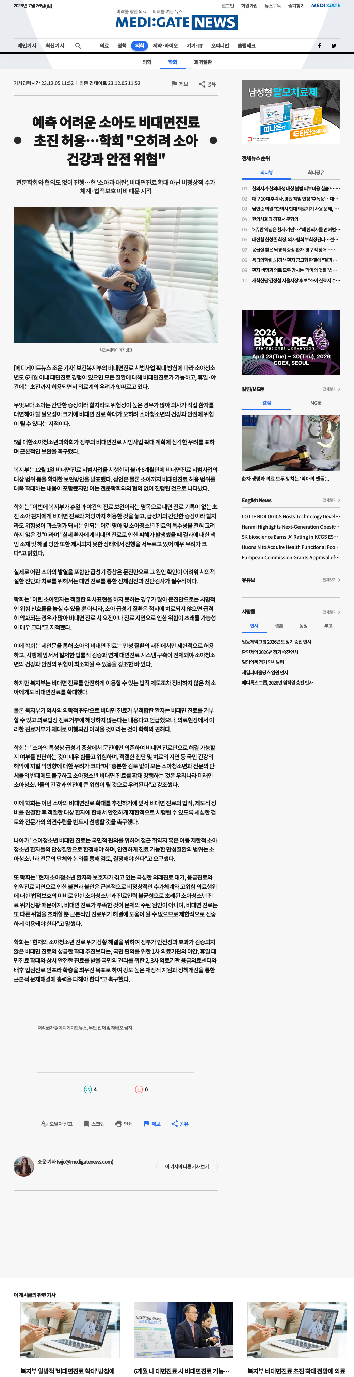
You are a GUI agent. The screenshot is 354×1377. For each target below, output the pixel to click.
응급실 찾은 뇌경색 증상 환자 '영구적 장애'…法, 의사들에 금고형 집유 (296, 249)
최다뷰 (266, 172)
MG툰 (315, 402)
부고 (328, 625)
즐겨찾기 (296, 5)
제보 (183, 84)
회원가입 (249, 5)
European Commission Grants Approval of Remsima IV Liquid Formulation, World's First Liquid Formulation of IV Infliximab (291, 557)
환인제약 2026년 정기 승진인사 (270, 651)
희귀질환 (203, 61)
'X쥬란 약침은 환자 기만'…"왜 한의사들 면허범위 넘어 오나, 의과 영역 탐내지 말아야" (296, 229)
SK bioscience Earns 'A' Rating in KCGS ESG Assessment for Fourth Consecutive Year (291, 536)
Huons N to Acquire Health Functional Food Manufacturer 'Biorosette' (291, 547)
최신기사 (54, 45)
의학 (139, 45)
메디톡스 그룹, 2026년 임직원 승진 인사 (277, 682)
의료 (104, 45)
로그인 (228, 5)
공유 (211, 84)
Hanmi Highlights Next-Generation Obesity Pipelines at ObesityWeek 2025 (291, 526)
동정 (303, 625)
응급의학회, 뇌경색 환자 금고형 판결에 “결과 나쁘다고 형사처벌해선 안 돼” (296, 259)
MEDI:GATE (325, 5)
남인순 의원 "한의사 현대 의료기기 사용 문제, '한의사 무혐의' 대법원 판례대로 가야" (296, 208)
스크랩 (97, 1123)
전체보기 (329, 389)
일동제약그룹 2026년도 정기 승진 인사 (276, 641)
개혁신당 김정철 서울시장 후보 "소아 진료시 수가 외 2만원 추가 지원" (296, 280)
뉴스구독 (272, 5)
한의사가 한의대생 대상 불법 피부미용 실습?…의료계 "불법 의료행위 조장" (296, 188)
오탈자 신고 (60, 1123)
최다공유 (316, 172)
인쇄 (128, 1123)
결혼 (279, 625)
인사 (254, 625)
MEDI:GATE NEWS (177, 19)
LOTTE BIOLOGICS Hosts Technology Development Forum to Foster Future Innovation (291, 516)
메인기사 (26, 45)
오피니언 (220, 45)
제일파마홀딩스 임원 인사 (265, 672)
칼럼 (266, 402)
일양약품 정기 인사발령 (263, 662)
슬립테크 (246, 45)
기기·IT (194, 45)
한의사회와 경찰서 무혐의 (275, 219)
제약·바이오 (165, 45)
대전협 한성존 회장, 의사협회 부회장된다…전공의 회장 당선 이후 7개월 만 (296, 239)
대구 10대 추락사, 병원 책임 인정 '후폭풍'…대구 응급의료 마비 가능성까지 (296, 198)
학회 (172, 61)
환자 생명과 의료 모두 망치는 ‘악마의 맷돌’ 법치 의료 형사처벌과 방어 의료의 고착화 (296, 270)
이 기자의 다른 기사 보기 (187, 1166)
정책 (121, 45)
